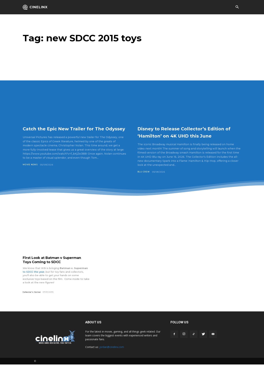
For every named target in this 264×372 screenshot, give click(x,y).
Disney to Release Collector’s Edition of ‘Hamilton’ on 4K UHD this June (184, 135)
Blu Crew (144, 179)
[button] (237, 7)
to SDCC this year (33, 279)
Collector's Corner (32, 299)
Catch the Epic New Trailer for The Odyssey (72, 131)
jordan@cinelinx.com (111, 354)
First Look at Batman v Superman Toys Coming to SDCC (55, 267)
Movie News (30, 172)
